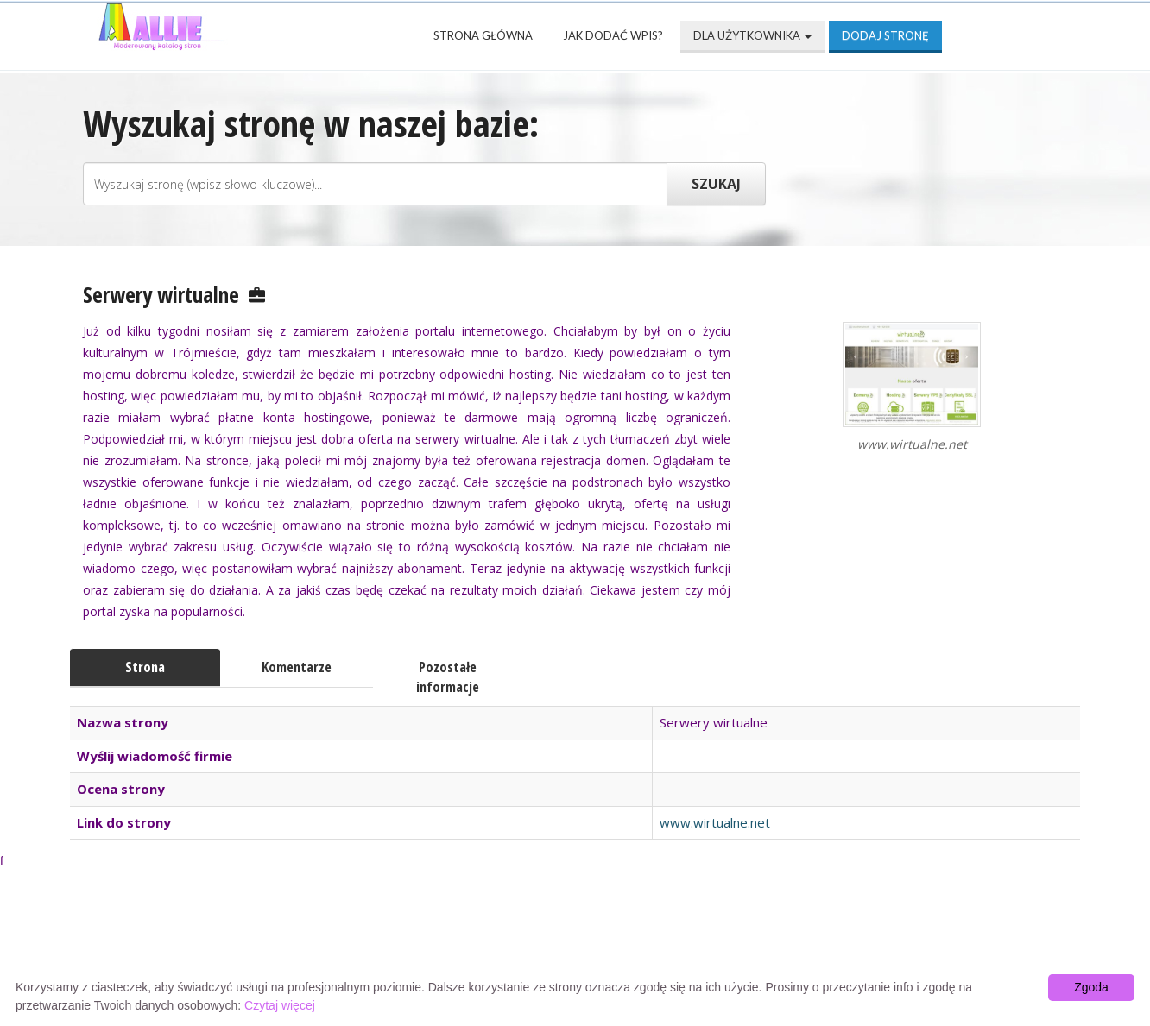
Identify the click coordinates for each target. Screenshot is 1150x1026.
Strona (145, 667)
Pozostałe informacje (447, 677)
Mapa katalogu (779, 940)
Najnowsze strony (311, 940)
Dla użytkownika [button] (752, 35)
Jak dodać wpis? (613, 35)
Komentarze (297, 667)
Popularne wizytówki (492, 940)
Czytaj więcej (279, 1005)
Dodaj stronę (885, 35)
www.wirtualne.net (715, 822)
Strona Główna (483, 35)
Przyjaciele (645, 940)
